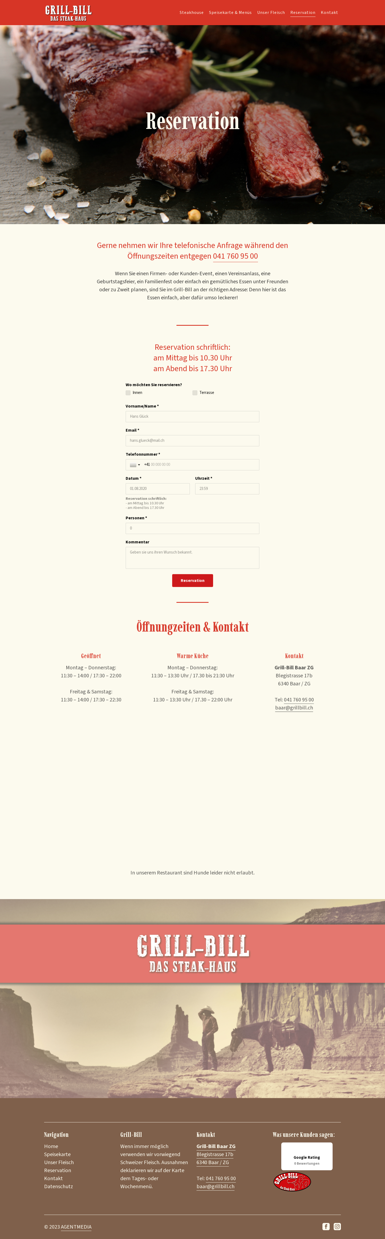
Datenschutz (58, 1186)
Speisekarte (57, 1154)
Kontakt (329, 12)
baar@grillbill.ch (215, 1186)
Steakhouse (192, 12)
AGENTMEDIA (76, 1227)
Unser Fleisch (271, 12)
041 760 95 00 (235, 262)
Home (51, 1146)
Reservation (302, 12)
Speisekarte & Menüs (230, 12)
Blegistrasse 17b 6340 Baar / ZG (216, 1154)
